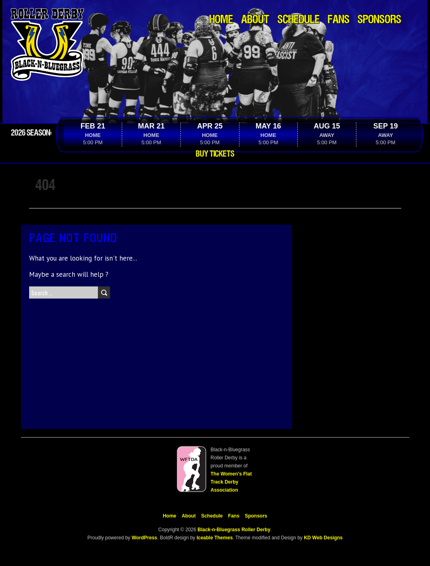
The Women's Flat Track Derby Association (231, 482)
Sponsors (379, 20)
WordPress (143, 538)
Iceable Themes (215, 538)
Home (221, 20)
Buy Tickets (215, 154)
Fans (339, 20)
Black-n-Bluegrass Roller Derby (233, 529)
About (255, 20)
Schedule (298, 20)
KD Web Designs (323, 538)
